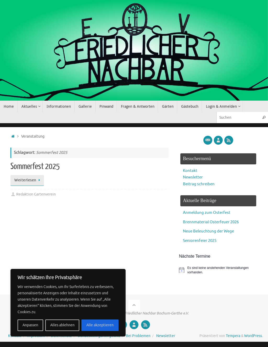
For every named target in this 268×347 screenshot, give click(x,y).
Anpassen (30, 325)
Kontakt (190, 170)
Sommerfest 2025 (35, 166)
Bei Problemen (138, 336)
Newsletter (193, 177)
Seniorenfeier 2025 (199, 240)
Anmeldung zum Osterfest (206, 212)
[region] (68, 303)
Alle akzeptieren (100, 325)
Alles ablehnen (62, 325)
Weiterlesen (28, 180)
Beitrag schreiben (199, 184)
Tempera (233, 336)
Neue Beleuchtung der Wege (208, 231)
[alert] (218, 270)
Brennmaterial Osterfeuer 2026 (211, 222)
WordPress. (253, 336)
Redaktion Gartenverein (36, 194)
